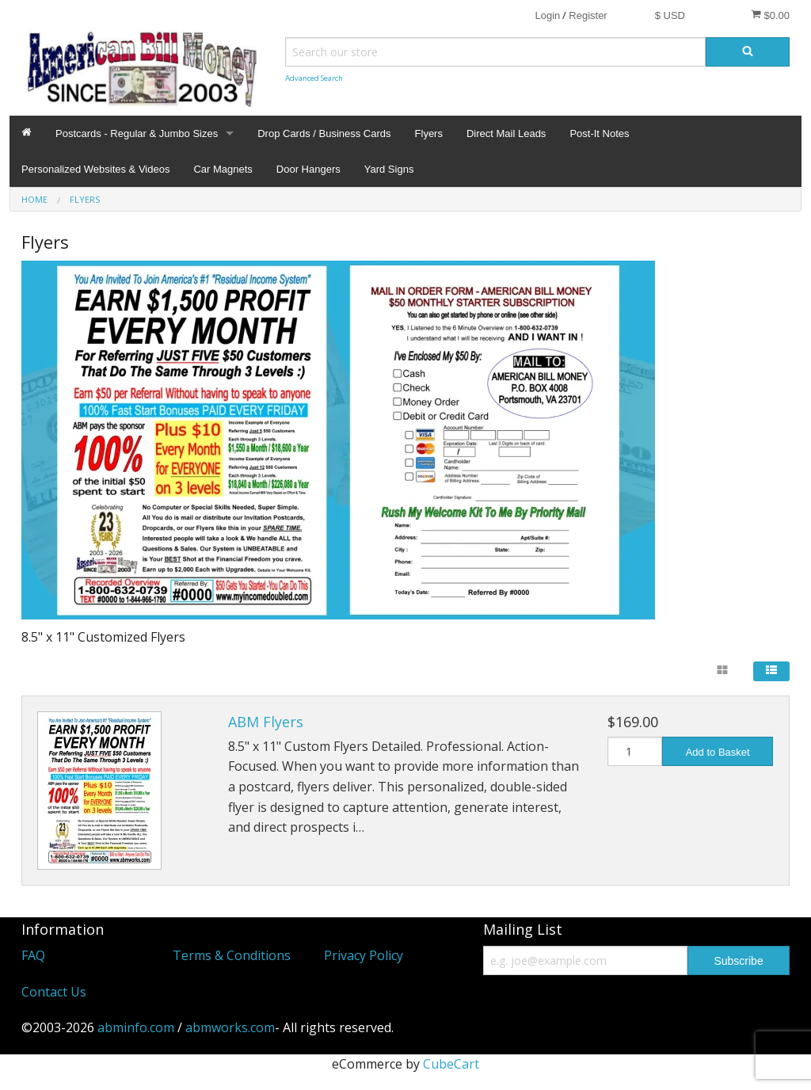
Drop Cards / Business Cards (323, 133)
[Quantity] (635, 751)
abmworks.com (230, 1027)
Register (588, 15)
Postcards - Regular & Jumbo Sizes (136, 133)
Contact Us (53, 991)
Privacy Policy (363, 955)
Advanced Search (314, 78)
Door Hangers (308, 169)
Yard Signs (389, 169)
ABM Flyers (265, 721)
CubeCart (451, 1064)
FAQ (33, 955)
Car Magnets (222, 169)
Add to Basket (718, 752)
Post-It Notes (599, 133)
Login (547, 15)
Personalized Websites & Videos (95, 169)
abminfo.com (135, 1027)
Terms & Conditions (232, 955)
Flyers (429, 133)
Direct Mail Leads (506, 133)
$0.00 (770, 15)
